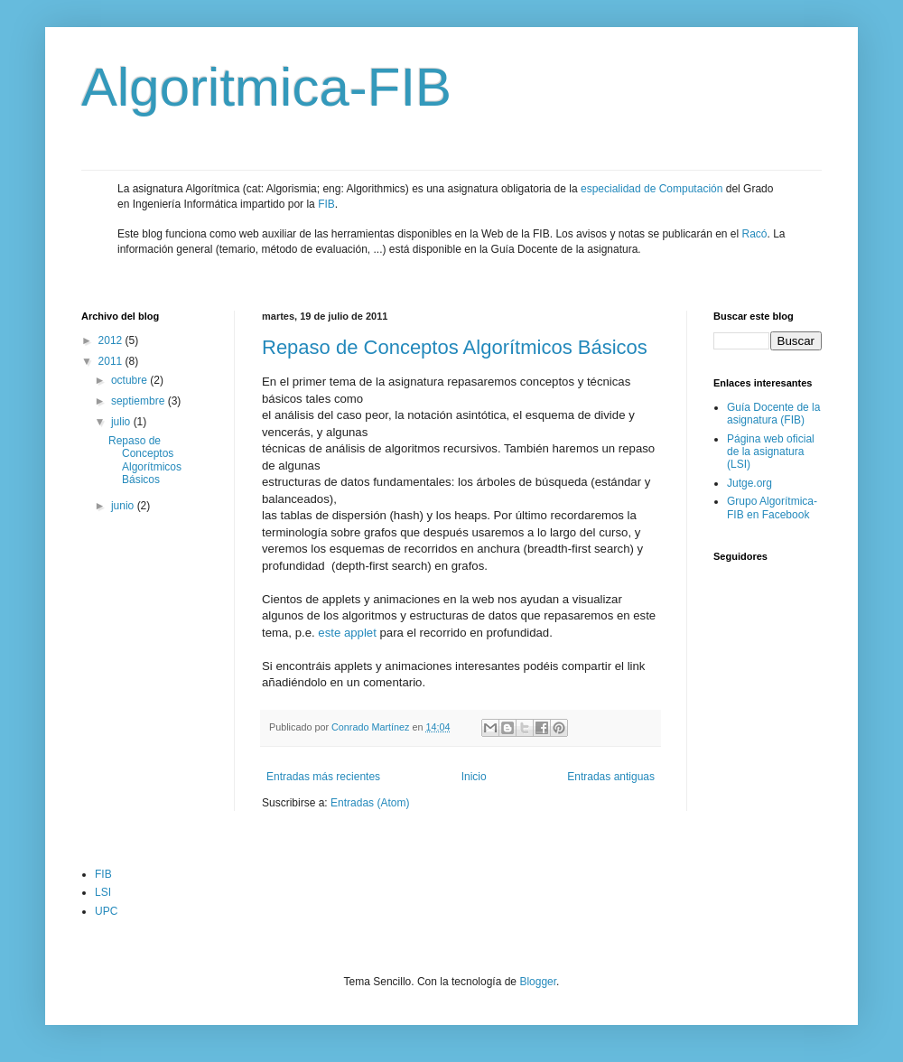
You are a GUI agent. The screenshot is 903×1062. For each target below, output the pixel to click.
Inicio (474, 776)
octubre (130, 380)
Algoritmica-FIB (266, 87)
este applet (347, 632)
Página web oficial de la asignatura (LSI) (771, 452)
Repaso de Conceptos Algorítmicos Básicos (454, 347)
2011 (112, 361)
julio (122, 421)
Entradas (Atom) (369, 802)
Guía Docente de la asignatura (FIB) (773, 413)
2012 (112, 340)
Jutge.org (749, 483)
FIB (326, 204)
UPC (106, 911)
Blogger (537, 981)
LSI (103, 892)
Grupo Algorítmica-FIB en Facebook (772, 507)
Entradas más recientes (323, 776)
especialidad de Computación (651, 188)
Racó (755, 234)
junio (124, 505)
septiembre (139, 401)
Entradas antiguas (611, 776)
